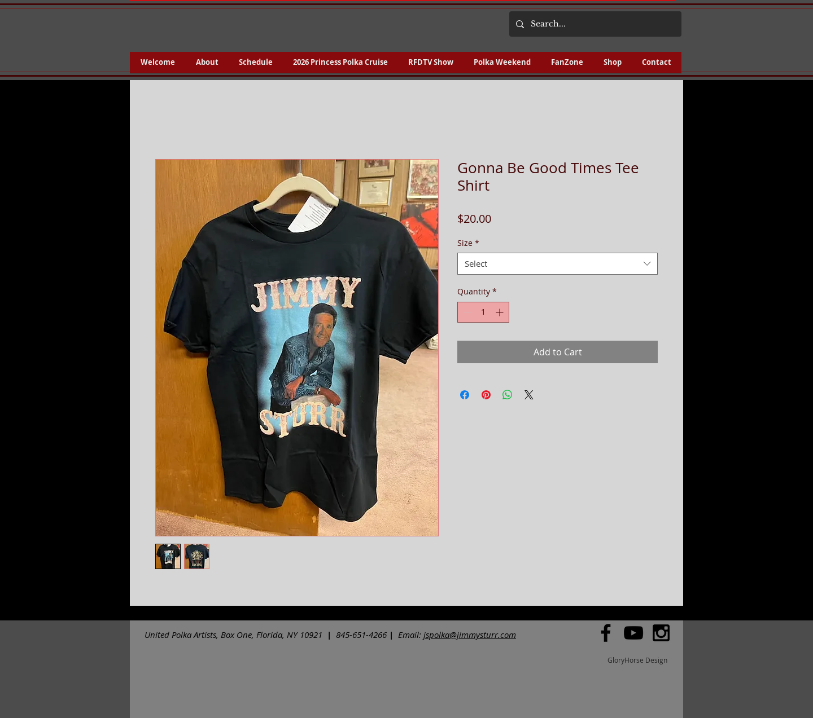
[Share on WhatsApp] (507, 395)
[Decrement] (466, 312)
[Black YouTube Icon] (633, 633)
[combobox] (557, 264)
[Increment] (500, 312)
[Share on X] (529, 395)
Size (468, 242)
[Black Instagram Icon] (661, 633)
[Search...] (594, 24)
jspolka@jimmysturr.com (469, 634)
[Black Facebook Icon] (606, 633)
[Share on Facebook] (464, 395)
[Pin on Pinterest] (486, 395)
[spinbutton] (483, 312)
